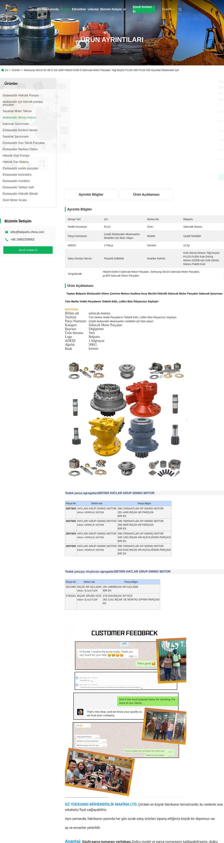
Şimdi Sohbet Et (142, 9)
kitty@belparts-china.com (27, 232)
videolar (93, 9)
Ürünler (65, 9)
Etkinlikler (79, 9)
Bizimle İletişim (111, 9)
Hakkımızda (50, 9)
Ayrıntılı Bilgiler (91, 194)
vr (124, 9)
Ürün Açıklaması (146, 194)
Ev (39, 9)
